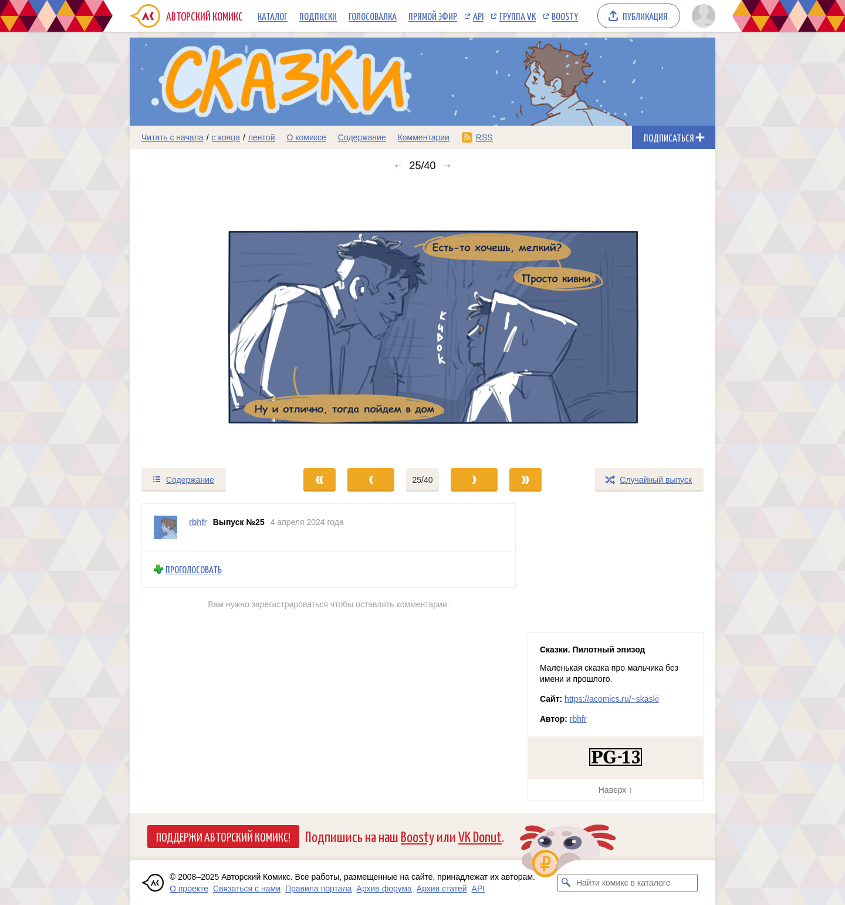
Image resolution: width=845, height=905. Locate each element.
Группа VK (517, 15)
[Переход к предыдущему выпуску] (203, 319)
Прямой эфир (432, 15)
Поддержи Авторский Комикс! (223, 836)
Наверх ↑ (616, 790)
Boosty (565, 15)
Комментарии (423, 137)
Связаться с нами (246, 888)
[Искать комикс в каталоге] (566, 882)
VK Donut (480, 836)
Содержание (362, 137)
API (478, 15)
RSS (484, 137)
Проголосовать (193, 569)
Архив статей (442, 888)
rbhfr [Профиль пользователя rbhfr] (198, 522)
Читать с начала (172, 137)
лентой (261, 137)
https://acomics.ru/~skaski (612, 699)
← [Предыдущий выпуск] (398, 165)
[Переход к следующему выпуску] (422, 319)
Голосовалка (373, 15)
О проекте (189, 888)
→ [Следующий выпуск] (447, 165)
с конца (226, 137)
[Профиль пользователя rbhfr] (165, 527)
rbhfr (578, 719)
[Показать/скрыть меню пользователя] (701, 16)
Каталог (273, 15)
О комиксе (306, 137)
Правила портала (318, 888)
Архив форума (384, 888)
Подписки (318, 15)
